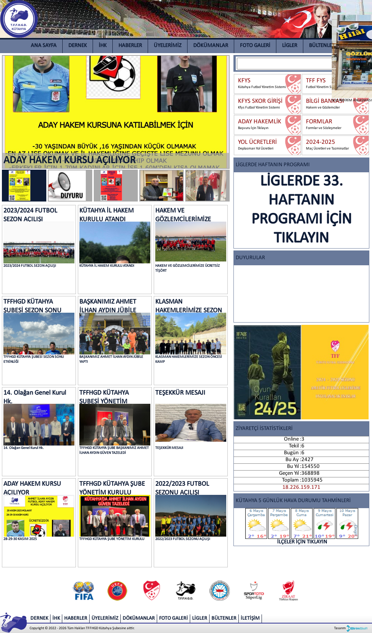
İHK (103, 46)
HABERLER (130, 46)
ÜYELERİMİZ (167, 46)
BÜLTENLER (322, 46)
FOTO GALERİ (255, 46)
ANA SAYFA (44, 46)
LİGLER (289, 46)
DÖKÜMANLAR (210, 46)
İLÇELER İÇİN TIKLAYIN (302, 526)
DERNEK (77, 46)
